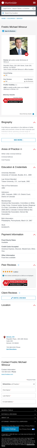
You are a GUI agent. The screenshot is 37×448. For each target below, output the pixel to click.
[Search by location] (18, 13)
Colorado (11, 18)
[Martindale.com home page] (9, 2)
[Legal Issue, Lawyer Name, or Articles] (18, 8)
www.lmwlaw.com (7, 374)
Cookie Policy (20, 426)
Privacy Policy (29, 426)
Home (3, 18)
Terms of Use (5, 426)
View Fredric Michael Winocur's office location (18, 69)
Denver (19, 18)
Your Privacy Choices (27, 429)
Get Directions (11, 349)
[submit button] (33, 8)
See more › (18, 140)
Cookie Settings (10, 429)
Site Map (12, 426)
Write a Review (18, 298)
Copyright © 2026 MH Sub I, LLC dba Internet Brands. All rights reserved (18, 435)
